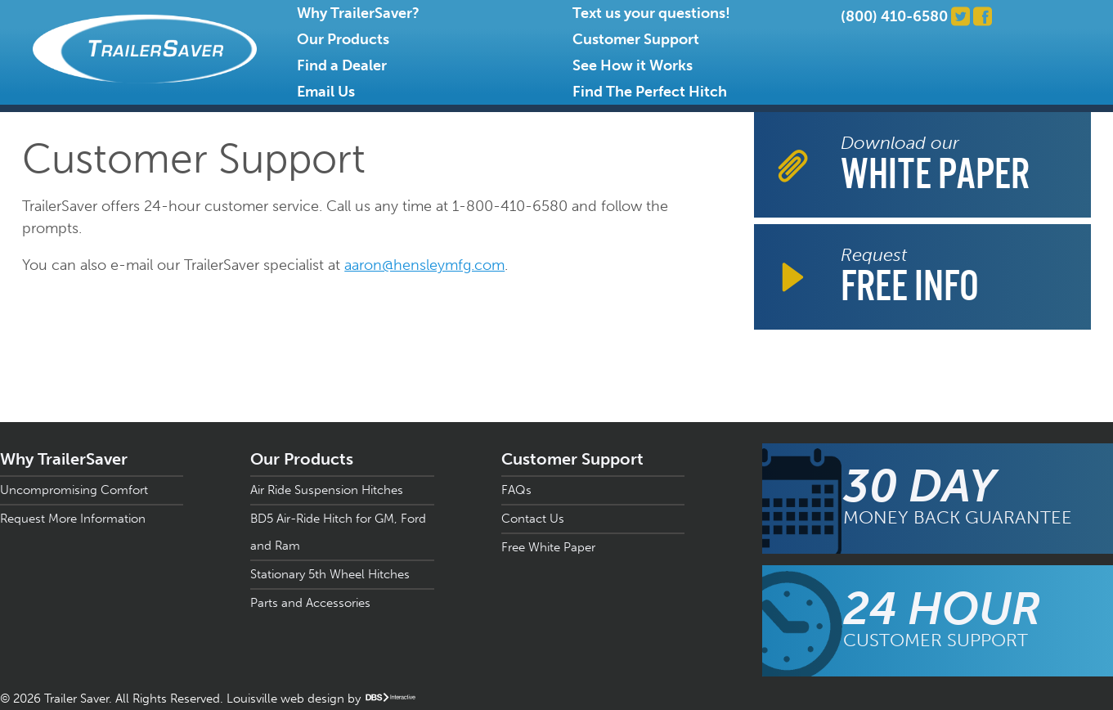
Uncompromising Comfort (74, 490)
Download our (935, 165)
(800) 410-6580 (894, 16)
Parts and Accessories (310, 602)
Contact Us (532, 518)
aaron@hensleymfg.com (424, 265)
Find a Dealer (342, 65)
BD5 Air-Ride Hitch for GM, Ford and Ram (338, 532)
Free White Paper (548, 547)
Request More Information (73, 518)
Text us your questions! (651, 13)
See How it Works (632, 65)
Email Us (326, 92)
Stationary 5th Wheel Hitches (330, 574)
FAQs (516, 490)
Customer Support (635, 39)
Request (910, 277)
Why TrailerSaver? (358, 13)
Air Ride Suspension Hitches (326, 490)
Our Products (343, 39)
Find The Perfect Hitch (649, 92)
